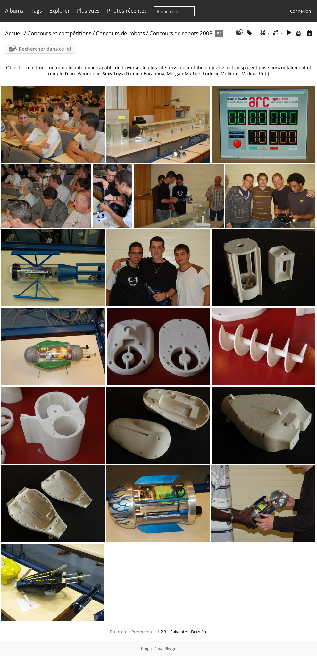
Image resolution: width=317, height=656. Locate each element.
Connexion (300, 11)
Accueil (14, 33)
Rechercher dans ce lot (45, 49)
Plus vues (88, 10)
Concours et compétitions (59, 33)
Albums (14, 10)
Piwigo (170, 648)
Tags (36, 10)
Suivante (178, 632)
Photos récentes (127, 10)
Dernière (199, 632)
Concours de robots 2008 (181, 33)
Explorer (59, 10)
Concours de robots (120, 33)
